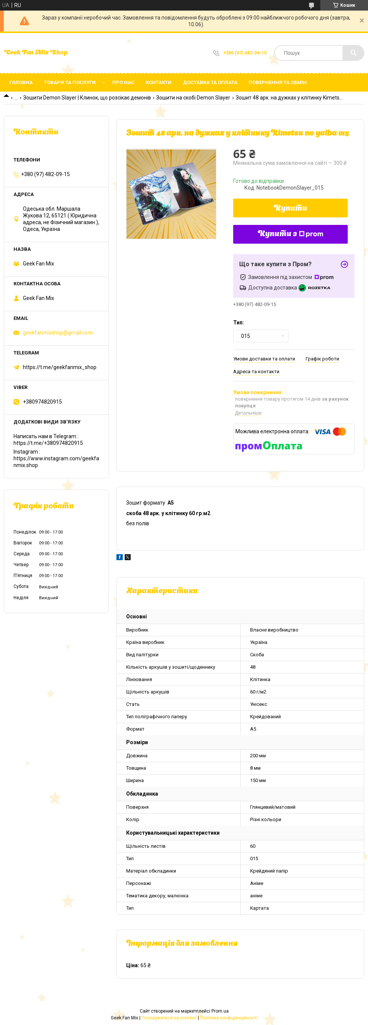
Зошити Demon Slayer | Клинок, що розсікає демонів (87, 98)
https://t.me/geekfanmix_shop (60, 367)
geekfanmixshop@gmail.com (58, 333)
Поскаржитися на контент (169, 1017)
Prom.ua (220, 1011)
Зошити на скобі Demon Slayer (193, 98)
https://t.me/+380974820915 (48, 443)
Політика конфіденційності (229, 1017)
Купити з (290, 234)
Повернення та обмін (278, 82)
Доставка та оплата (210, 82)
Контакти (159, 82)
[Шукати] (353, 53)
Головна (21, 82)
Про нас (123, 82)
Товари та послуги (70, 82)
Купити (290, 209)
